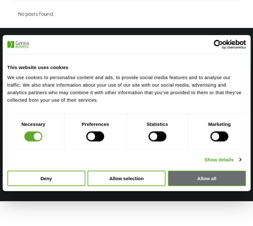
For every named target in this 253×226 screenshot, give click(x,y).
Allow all (207, 178)
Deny (46, 178)
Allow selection (126, 178)
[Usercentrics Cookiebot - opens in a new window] (218, 44)
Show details (219, 159)
